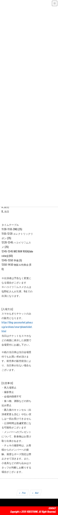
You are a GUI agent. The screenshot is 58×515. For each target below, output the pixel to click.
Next (37, 492)
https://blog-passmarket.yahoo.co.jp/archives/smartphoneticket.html (17, 327)
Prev (24, 492)
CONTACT (52, 508)
